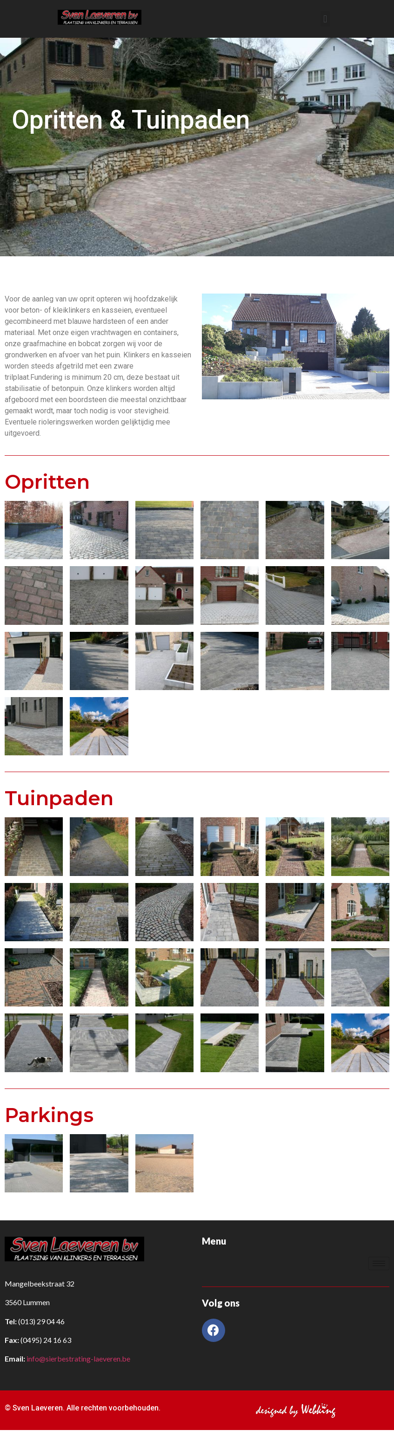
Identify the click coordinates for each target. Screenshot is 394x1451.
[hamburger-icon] (378, 1263)
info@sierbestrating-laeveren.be (78, 1358)
